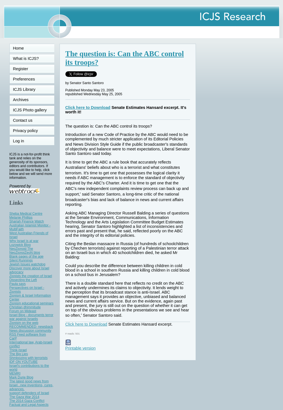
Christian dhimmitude (25, 307)
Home (18, 48)
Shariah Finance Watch (26, 221)
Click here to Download (87, 107)
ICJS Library (24, 89)
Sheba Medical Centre (26, 214)
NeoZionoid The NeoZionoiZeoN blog (24, 251)
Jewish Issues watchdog (27, 264)
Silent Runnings (21, 260)
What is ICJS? (26, 58)
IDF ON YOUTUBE (23, 362)
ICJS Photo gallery (30, 110)
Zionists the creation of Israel (30, 276)
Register (20, 69)
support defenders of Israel (29, 393)
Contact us (23, 120)
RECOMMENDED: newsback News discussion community (31, 329)
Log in (22, 141)
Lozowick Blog (20, 245)
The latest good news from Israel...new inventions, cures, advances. (31, 385)
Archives (21, 99)
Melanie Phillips (21, 217)
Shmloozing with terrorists (28, 358)
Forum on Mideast (22, 311)
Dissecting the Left (23, 280)
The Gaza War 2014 (24, 397)
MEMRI (15, 373)
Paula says (17, 284)
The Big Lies (18, 354)
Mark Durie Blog (21, 377)
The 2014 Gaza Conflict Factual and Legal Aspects (29, 403)
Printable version (80, 345)
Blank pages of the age (26, 256)
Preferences (24, 79)
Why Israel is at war (24, 241)
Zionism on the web (23, 323)
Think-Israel (18, 350)
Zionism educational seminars (31, 303)
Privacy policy (25, 130)
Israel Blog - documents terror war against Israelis (31, 317)
